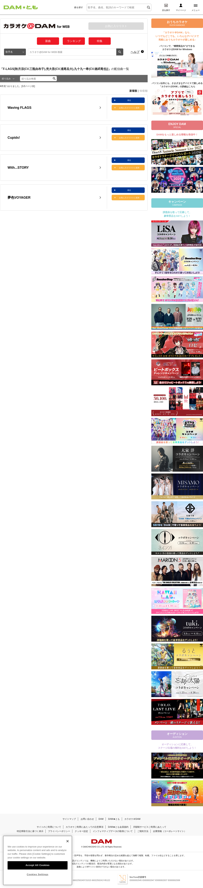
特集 (99, 41)
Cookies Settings (37, 881)
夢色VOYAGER (19, 197)
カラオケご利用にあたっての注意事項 (84, 827)
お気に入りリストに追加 (129, 108)
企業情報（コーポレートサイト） (169, 831)
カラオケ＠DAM (132, 819)
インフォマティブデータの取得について (113, 831)
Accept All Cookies (37, 872)
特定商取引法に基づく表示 (30, 831)
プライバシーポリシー (59, 831)
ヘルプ (135, 51)
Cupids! (14, 137)
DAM (101, 819)
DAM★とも (114, 819)
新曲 (48, 41)
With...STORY (18, 167)
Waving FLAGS (19, 107)
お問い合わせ (87, 819)
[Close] (67, 848)
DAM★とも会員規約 (118, 827)
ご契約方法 (142, 831)
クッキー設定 (81, 831)
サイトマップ (69, 819)
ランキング (74, 41)
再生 (129, 100)
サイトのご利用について (49, 827)
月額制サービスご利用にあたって (149, 827)
